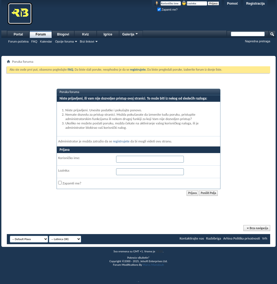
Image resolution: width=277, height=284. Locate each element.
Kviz (85, 34)
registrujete (121, 141)
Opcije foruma (64, 41)
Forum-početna (18, 41)
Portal (18, 34)
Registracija (255, 3)
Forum (41, 34)
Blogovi (63, 34)
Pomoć (232, 3)
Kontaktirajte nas (192, 238)
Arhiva (227, 238)
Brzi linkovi (87, 41)
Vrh (264, 238)
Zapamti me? (167, 9)
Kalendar (46, 41)
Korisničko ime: (69, 158)
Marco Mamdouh (153, 265)
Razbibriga (213, 238)
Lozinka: (64, 170)
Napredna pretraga (257, 41)
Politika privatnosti (246, 238)
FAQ (34, 41)
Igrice (108, 34)
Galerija (130, 34)
